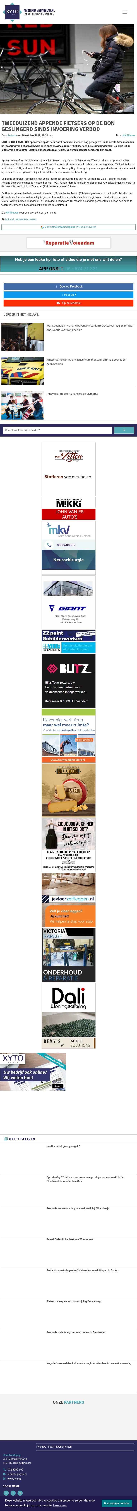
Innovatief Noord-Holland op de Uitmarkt (72, 393)
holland (9, 219)
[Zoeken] (124, 430)
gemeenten (21, 219)
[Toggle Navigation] (124, 12)
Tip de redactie (68, 303)
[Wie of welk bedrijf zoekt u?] (57, 430)
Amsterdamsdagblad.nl (39, 10)
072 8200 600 (15, 1469)
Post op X (68, 294)
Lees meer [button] (60, 1505)
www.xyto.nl (14, 1478)
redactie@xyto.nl (17, 1473)
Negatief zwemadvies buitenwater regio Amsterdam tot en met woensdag (89, 1363)
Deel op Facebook (68, 286)
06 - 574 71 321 (81, 268)
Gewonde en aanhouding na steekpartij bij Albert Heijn (78, 1208)
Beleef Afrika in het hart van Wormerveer (70, 1239)
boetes (33, 219)
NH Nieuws (129, 135)
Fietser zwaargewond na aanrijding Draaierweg (74, 1301)
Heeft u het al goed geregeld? (64, 1146)
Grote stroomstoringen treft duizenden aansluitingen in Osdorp (83, 1270)
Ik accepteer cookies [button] (116, 1503)
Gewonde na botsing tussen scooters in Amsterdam (76, 1332)
